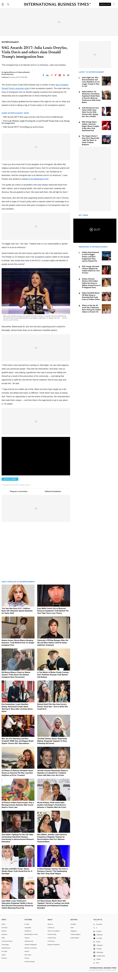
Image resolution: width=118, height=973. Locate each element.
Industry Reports (30, 961)
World (3, 924)
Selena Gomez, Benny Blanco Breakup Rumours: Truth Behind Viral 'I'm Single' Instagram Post (18, 642)
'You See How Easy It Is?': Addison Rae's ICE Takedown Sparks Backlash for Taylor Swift (17, 611)
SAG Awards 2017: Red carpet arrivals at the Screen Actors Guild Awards (33, 117)
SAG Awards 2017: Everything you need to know (23, 127)
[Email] (64, 75)
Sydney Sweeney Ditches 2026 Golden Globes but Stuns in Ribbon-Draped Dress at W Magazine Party (91, 283)
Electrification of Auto (31, 934)
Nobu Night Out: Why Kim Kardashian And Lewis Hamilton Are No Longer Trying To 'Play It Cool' (91, 81)
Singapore (74, 931)
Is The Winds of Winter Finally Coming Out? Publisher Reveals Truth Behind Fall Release (53, 674)
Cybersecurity (29, 941)
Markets (4, 931)
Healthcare (28, 931)
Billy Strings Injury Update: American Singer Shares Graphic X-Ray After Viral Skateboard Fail (90, 126)
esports (27, 951)
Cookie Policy (51, 938)
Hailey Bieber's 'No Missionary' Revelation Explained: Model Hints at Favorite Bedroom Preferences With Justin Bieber (91, 97)
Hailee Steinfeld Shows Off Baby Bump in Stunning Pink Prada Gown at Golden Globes (91, 296)
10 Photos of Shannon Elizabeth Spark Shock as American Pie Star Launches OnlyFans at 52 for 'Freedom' (17, 773)
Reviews (4, 958)
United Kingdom (76, 934)
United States (75, 938)
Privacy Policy (51, 934)
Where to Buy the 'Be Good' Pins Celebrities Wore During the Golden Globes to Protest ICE (91, 308)
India (72, 927)
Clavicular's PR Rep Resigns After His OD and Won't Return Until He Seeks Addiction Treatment (52, 642)
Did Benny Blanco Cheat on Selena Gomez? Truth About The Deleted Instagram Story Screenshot (16, 674)
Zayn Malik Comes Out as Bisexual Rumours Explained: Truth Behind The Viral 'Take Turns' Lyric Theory (53, 611)
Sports (4, 955)
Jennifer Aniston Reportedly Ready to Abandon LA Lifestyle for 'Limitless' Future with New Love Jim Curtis (52, 773)
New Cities (28, 955)
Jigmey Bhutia (9, 72)
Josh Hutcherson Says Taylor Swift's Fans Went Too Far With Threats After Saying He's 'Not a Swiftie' (90, 112)
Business (4, 934)
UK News (4, 927)
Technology (5, 944)
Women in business (31, 948)
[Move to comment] (68, 75)
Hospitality (28, 927)
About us (50, 924)
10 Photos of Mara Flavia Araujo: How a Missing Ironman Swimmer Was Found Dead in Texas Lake (18, 805)
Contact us (50, 927)
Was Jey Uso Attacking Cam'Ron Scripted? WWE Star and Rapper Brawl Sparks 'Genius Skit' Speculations (17, 741)
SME (3, 938)
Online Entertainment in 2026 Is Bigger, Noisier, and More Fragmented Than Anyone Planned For (90, 256)
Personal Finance (7, 941)
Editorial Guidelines (53, 491)
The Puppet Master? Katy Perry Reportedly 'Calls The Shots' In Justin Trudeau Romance (90, 140)
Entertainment (6, 948)
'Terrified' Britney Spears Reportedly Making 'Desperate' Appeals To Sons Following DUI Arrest (52, 741)
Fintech (27, 958)
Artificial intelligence (31, 944)
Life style (4, 951)
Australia (73, 924)
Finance (27, 938)
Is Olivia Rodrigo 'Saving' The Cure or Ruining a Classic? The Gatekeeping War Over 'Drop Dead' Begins (52, 871)
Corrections (51, 941)
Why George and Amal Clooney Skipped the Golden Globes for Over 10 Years (91, 269)
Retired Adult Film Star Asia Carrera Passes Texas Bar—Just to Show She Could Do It (52, 706)
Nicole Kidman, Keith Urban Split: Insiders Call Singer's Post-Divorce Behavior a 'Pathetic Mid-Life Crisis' (51, 805)
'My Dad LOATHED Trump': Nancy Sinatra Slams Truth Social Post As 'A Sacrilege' (17, 871)
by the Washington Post (38, 179)
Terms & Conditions (53, 931)
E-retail (27, 924)
